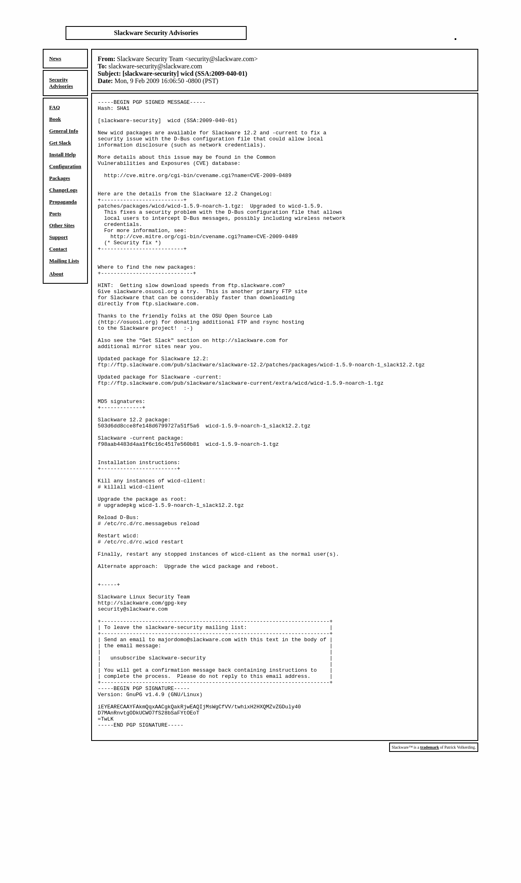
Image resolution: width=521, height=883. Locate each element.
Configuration (65, 166)
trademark (429, 874)
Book (55, 119)
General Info (63, 131)
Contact (58, 249)
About (56, 274)
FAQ (54, 107)
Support (58, 237)
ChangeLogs (63, 190)
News (55, 58)
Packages (59, 178)
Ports (55, 213)
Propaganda (63, 202)
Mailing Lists (64, 261)
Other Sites (61, 225)
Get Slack (60, 143)
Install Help (62, 154)
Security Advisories (61, 83)
